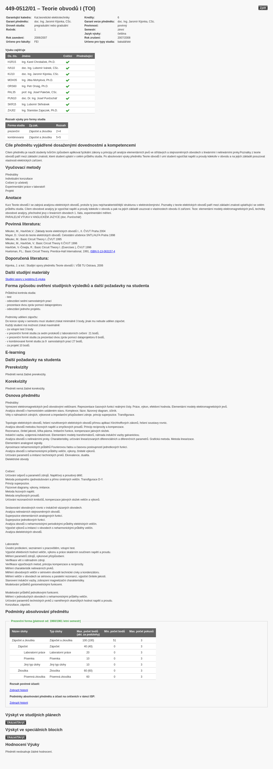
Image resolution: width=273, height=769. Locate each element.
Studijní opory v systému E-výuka (25, 279)
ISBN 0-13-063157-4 (102, 251)
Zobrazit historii (19, 690)
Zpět (263, 7)
